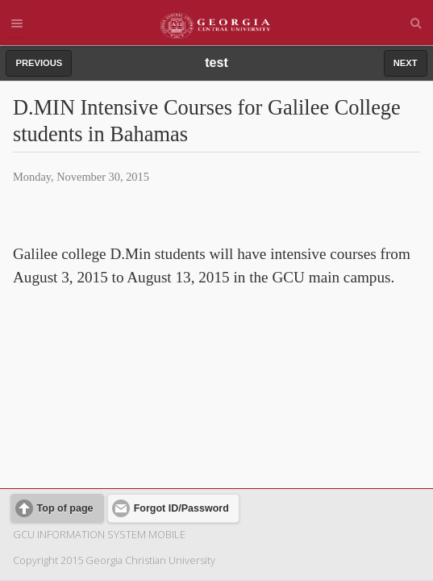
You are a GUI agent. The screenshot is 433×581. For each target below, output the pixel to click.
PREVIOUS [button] (38, 63)
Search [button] (416, 23)
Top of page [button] (65, 405)
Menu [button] (17, 23)
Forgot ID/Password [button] (181, 405)
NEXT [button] (405, 63)
